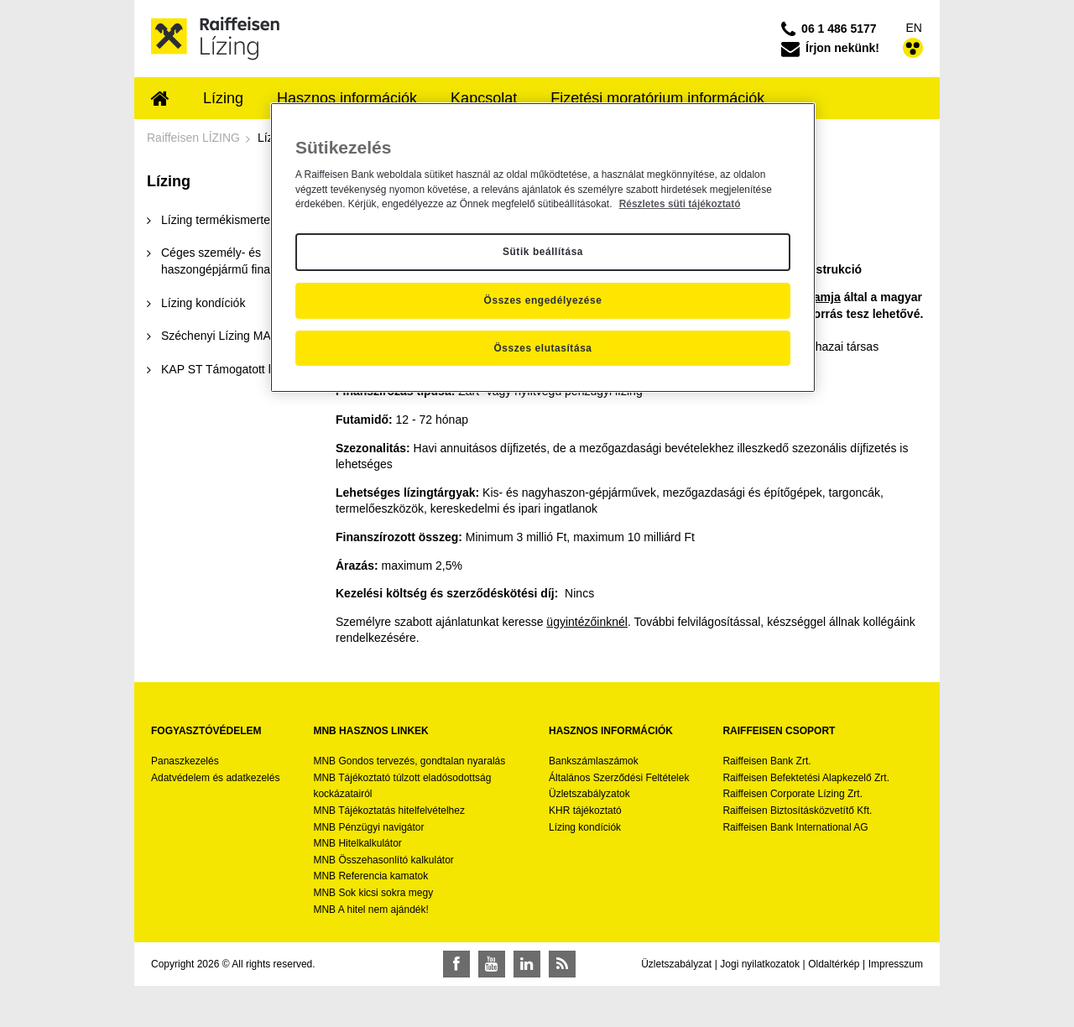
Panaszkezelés (185, 761)
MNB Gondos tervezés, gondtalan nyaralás (409, 761)
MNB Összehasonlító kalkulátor (383, 860)
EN (914, 27)
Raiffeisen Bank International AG (795, 827)
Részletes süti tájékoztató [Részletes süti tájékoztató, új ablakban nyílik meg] (680, 204)
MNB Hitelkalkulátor (357, 843)
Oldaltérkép (833, 964)
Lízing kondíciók (585, 827)
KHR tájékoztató (585, 810)
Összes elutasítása (542, 348)
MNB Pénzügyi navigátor (368, 827)
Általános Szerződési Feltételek (619, 778)
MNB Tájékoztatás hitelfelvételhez (389, 810)
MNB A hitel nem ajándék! (370, 909)
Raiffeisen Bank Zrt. (766, 761)
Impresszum (895, 964)
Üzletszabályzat (676, 964)
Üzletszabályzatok (589, 794)
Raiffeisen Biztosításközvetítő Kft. (797, 810)
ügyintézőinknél (587, 621)
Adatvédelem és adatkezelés (215, 778)
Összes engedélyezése (543, 300)
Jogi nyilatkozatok (760, 964)
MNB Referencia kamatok (370, 876)
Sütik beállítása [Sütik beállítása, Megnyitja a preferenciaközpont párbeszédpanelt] (543, 252)
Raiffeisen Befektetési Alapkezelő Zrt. (805, 778)
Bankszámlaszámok (594, 761)
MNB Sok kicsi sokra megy (373, 893)
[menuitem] (160, 100)
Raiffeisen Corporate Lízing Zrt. (792, 794)
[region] (543, 247)
